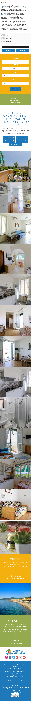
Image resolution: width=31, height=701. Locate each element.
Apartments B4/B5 (15, 100)
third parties (3, 14)
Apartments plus (15, 102)
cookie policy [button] (11, 11)
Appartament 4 (21, 137)
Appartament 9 (21, 141)
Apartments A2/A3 (15, 98)
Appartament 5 (9, 141)
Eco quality (15, 685)
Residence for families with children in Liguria (15, 687)
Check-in (15, 58)
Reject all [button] (8, 50)
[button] (29, 2)
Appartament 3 (9, 137)
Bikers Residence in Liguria (15, 689)
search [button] (15, 89)
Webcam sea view (15, 692)
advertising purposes (5, 20)
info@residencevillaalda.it (17, 670)
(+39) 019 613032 (17, 668)
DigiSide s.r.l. (19, 680)
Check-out (15, 64)
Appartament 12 (15, 144)
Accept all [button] (22, 50)
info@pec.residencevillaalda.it (17, 671)
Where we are (15, 690)
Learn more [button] (15, 47)
